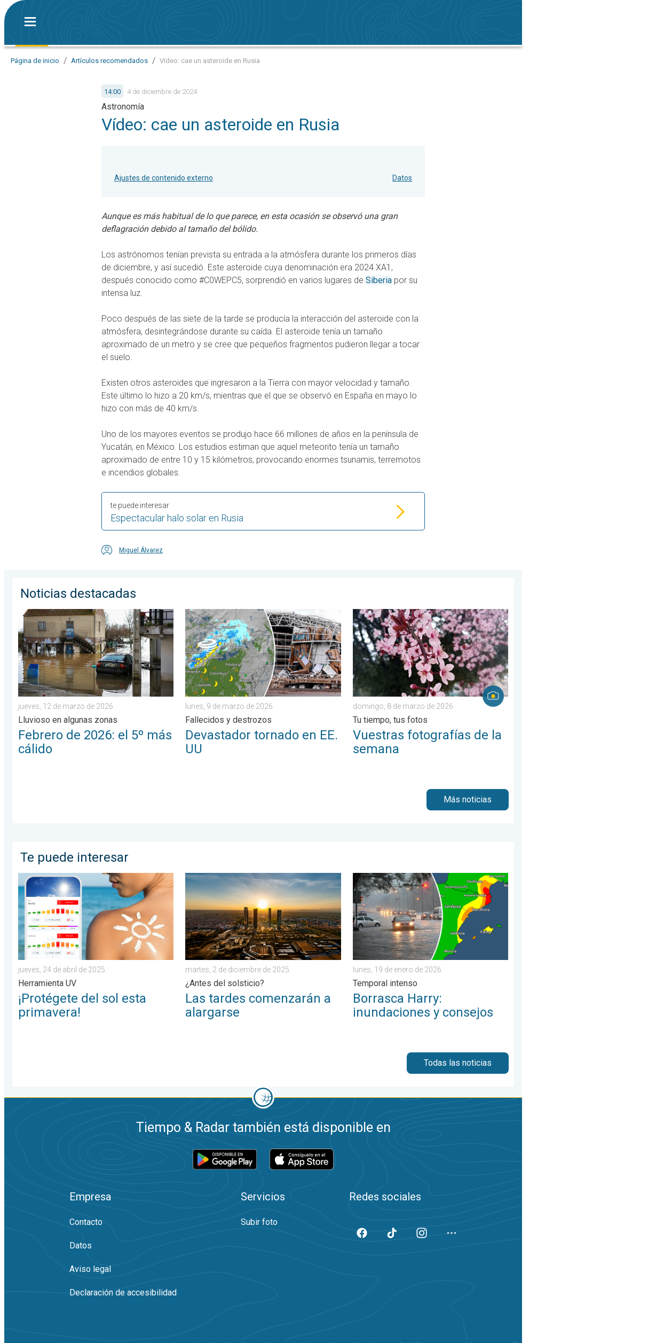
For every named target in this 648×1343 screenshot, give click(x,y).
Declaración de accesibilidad (123, 1292)
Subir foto (259, 1222)
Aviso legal (90, 1269)
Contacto (85, 1222)
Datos (402, 178)
